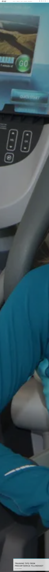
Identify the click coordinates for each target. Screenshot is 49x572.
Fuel (21, 1)
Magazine (29, 1)
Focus (14, 1)
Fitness (18, 1)
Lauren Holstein (19, 568)
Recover (25, 1)
